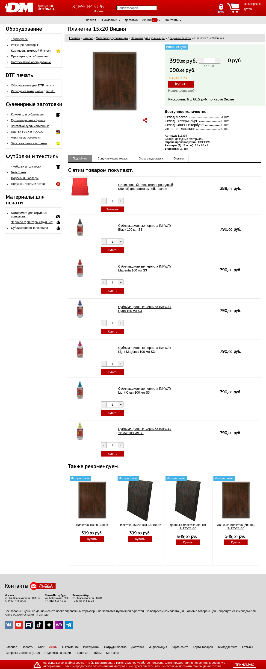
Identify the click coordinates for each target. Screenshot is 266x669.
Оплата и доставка (151, 158)
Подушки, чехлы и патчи (28, 184)
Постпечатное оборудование (31, 62)
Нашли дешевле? (181, 90)
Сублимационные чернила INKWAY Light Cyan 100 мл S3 (144, 390)
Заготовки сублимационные (30, 126)
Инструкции (91, 647)
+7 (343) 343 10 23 (83, 600)
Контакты (171, 20)
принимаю (244, 664)
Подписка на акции (57, 652)
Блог (41, 647)
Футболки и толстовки (26, 166)
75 (154, 20)
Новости (27, 647)
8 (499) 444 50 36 (87, 6)
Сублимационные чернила (29, 228)
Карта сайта (180, 647)
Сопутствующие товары (113, 158)
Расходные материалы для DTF (33, 91)
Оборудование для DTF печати (32, 85)
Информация (158, 647)
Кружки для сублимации (27, 114)
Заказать (112, 209)
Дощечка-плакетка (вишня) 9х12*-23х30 (236, 526)
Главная (90, 20)
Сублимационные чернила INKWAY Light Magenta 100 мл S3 (144, 350)
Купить (181, 84)
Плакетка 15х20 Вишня (92, 525)
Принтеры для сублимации (30, 56)
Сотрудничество (115, 647)
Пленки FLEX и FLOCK (27, 131)
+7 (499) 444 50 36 (15, 600)
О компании (108, 20)
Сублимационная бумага (28, 120)
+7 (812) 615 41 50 (55, 600)
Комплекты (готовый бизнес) (31, 50)
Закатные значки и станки (29, 143)
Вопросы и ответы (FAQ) (23, 652)
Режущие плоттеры (24, 45)
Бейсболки (18, 172)
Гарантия (81, 652)
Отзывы (179, 158)
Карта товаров (203, 647)
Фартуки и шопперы (25, 178)
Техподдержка (227, 647)
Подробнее (80, 158)
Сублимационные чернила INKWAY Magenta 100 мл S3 (144, 268)
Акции (146, 20)
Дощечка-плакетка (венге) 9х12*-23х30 (188, 526)
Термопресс (19, 39)
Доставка (131, 20)
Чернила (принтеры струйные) (32, 222)
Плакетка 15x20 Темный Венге (140, 525)
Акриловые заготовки (26, 137)
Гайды (97, 652)
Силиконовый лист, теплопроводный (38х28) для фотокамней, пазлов (145, 187)
